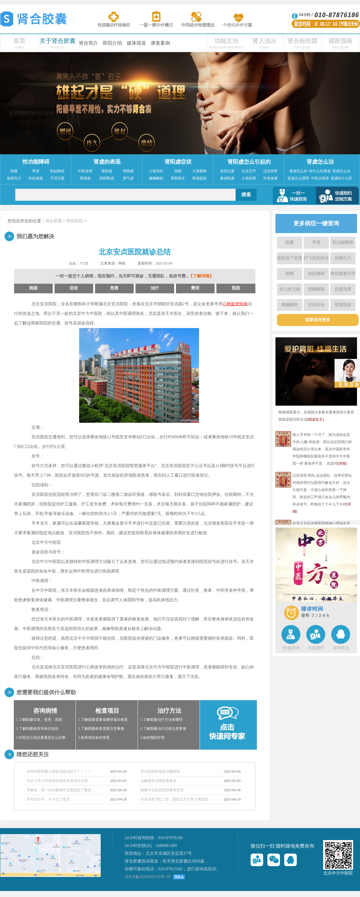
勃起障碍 (57, 171)
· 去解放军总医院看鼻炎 (158, 781)
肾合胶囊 (53, 221)
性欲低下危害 (289, 258)
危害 (114, 288)
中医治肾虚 (320, 178)
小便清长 (156, 171)
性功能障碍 (35, 162)
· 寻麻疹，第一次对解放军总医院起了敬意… (60, 790)
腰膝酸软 (156, 178)
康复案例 (160, 43)
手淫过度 (57, 178)
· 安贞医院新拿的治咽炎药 (159, 771)
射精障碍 (316, 289)
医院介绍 (112, 43)
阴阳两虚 (107, 178)
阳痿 (14, 171)
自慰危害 (343, 289)
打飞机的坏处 (316, 258)
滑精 (177, 171)
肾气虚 (128, 178)
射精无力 (14, 178)
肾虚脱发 (199, 178)
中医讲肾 (85, 171)
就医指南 (341, 40)
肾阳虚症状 (178, 162)
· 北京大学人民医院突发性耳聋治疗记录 (56, 781)
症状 (74, 288)
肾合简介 (88, 43)
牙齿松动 (316, 305)
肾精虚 (85, 178)
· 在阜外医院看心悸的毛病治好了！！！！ (58, 771)
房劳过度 (227, 171)
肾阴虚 (128, 171)
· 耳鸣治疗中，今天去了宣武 (47, 799)
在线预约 (316, 648)
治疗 (154, 288)
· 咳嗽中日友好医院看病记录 (161, 790)
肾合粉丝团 (302, 40)
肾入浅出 (264, 40)
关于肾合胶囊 (58, 40)
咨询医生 (341, 648)
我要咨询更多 (317, 320)
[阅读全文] (315, 419)
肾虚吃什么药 (341, 178)
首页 (19, 40)
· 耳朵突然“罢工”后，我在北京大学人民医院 (174, 799)
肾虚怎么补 (298, 171)
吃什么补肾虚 (320, 171)
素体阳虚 (227, 178)
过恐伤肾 (270, 171)
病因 (33, 288)
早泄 (35, 171)
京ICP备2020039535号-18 (147, 877)
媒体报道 (136, 43)
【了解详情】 (201, 276)
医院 (236, 288)
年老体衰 (270, 178)
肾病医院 (74, 221)
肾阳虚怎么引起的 (249, 162)
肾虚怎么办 (341, 171)
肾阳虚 (106, 171)
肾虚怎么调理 (298, 178)
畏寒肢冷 (178, 178)
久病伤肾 (249, 178)
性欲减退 (35, 178)
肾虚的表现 (107, 162)
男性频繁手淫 (343, 273)
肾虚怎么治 (320, 162)
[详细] (342, 463)
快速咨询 (291, 648)
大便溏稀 (199, 171)
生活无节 (249, 171)
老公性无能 (289, 289)
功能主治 (226, 40)
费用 (195, 288)
